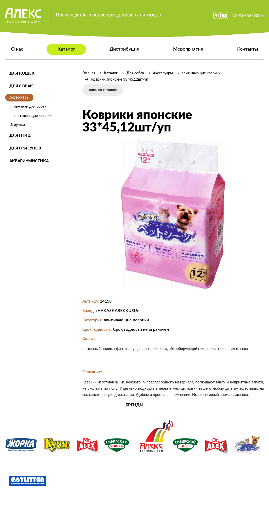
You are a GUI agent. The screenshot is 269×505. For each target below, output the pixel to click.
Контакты (247, 49)
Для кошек (22, 73)
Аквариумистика (29, 161)
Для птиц (20, 135)
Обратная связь (248, 16)
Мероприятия (188, 49)
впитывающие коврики (33, 116)
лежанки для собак (30, 107)
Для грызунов (25, 148)
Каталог (66, 49)
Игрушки (17, 125)
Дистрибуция (124, 49)
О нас (17, 49)
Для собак (21, 86)
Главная (88, 73)
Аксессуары (19, 97)
